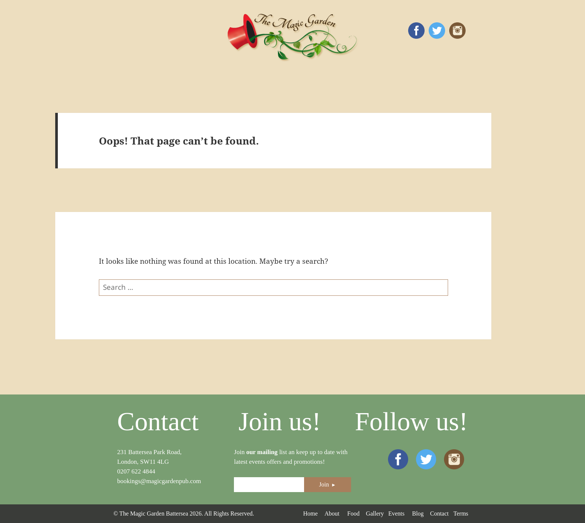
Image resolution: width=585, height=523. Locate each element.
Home (310, 513)
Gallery (375, 513)
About (332, 513)
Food (353, 513)
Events (396, 513)
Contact (439, 513)
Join (327, 484)
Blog (417, 513)
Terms (460, 513)
